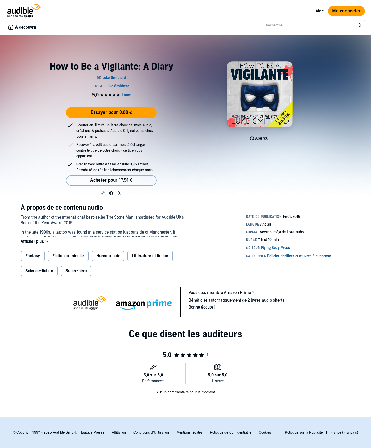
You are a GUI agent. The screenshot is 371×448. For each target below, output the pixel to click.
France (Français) (344, 432)
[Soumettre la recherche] (360, 25)
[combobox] (313, 25)
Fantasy (32, 260)
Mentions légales (189, 432)
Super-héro (76, 275)
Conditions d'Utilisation (151, 432)
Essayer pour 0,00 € (111, 112)
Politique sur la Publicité (304, 432)
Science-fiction (39, 275)
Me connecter (346, 11)
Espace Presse (92, 432)
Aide (320, 11)
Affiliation (119, 432)
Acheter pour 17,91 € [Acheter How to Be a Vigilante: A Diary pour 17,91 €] (111, 180)
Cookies (265, 432)
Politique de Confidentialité (230, 432)
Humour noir (108, 260)
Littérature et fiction (150, 260)
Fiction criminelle (68, 260)
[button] (103, 193)
